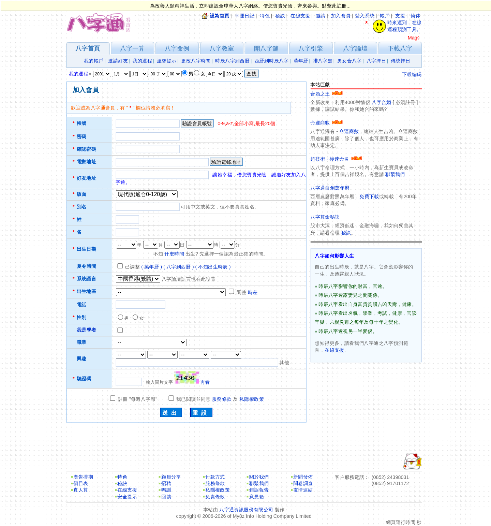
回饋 (166, 497)
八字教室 (221, 48)
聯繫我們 (395, 174)
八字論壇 (355, 48)
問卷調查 (303, 483)
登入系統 (365, 16)
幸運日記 (244, 16)
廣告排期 (83, 477)
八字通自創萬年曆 (329, 188)
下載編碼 (412, 74)
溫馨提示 (167, 61)
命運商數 (326, 123)
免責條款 (215, 497)
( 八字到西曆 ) (178, 267)
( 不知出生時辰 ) (213, 267)
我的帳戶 (94, 61)
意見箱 (256, 497)
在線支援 (300, 16)
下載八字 (400, 48)
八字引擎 (310, 48)
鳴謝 (166, 490)
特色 (265, 16)
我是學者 (86, 330)
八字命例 (177, 48)
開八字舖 (266, 48)
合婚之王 (326, 94)
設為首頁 (219, 16)
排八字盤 (323, 61)
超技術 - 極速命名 (336, 159)
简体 (415, 16)
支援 (400, 16)
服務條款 (222, 399)
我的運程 (142, 61)
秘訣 (280, 16)
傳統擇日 (401, 61)
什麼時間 (174, 254)
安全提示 (127, 497)
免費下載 (369, 197)
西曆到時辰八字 (271, 61)
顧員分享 (171, 477)
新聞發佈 (303, 477)
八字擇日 (376, 61)
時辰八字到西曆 (232, 61)
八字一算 (132, 48)
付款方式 (215, 477)
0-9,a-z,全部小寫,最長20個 (247, 124)
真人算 (80, 490)
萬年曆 (301, 61)
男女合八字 (349, 61)
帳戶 (385, 16)
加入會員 (341, 16)
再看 (205, 382)
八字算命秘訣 (325, 217)
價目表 (80, 483)
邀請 (321, 16)
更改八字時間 (195, 61)
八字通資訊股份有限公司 (246, 510)
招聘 (166, 483)
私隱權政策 (251, 399)
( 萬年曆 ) (151, 267)
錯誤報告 (259, 490)
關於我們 (259, 477)
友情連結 (303, 490)
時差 (253, 292)
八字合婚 (381, 102)
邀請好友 (118, 61)
